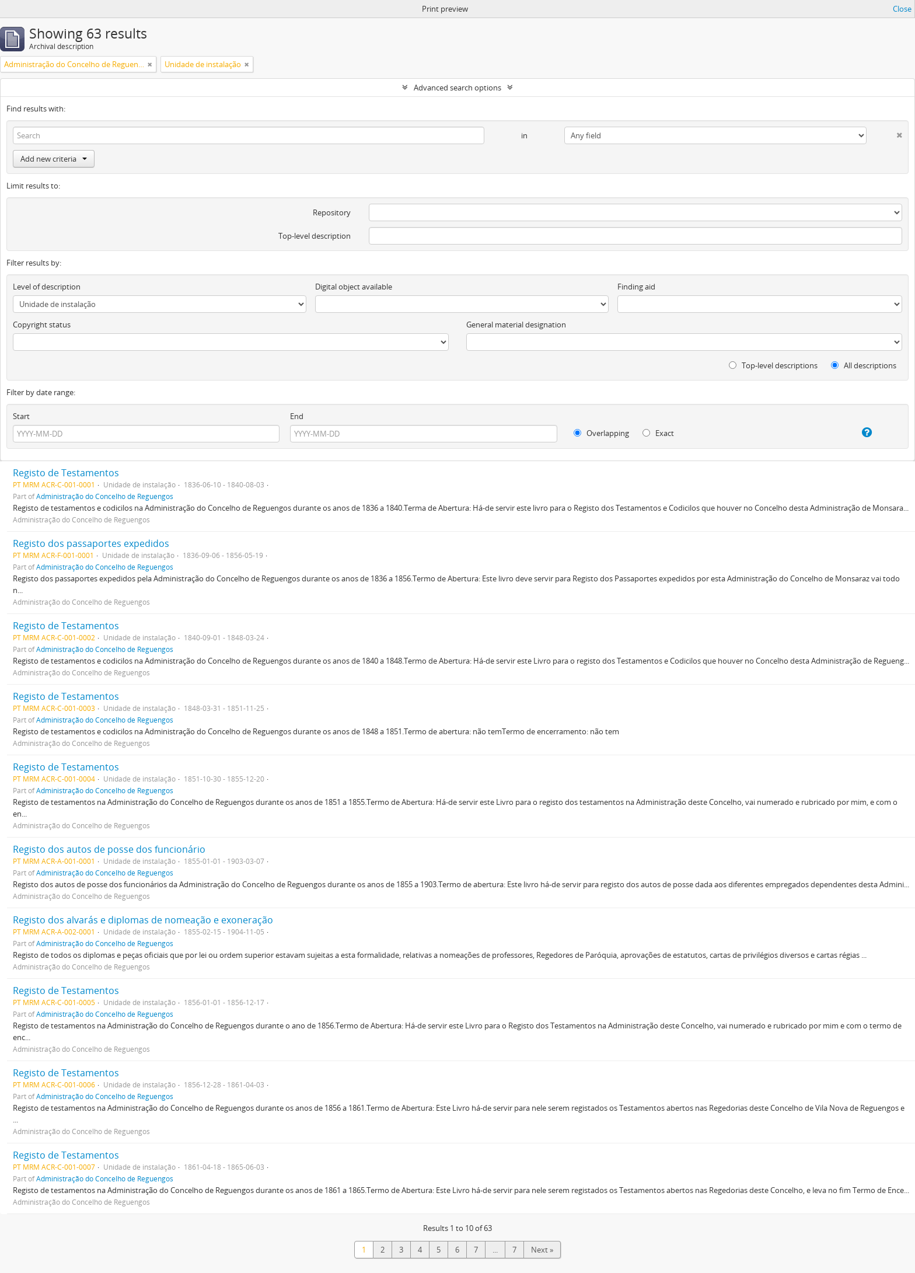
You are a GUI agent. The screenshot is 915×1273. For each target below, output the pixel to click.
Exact (658, 433)
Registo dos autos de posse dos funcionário (109, 849)
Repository (332, 212)
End (296, 416)
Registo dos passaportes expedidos (91, 543)
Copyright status (42, 324)
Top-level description (314, 236)
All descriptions (863, 365)
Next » (542, 1249)
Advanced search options (457, 87)
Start (21, 416)
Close (902, 9)
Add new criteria (53, 159)
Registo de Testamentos (66, 472)
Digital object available (353, 286)
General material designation (516, 324)
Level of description (47, 286)
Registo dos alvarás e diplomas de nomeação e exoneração (143, 919)
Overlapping (601, 433)
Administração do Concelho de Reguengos (104, 496)
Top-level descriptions (773, 365)
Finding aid (636, 286)
